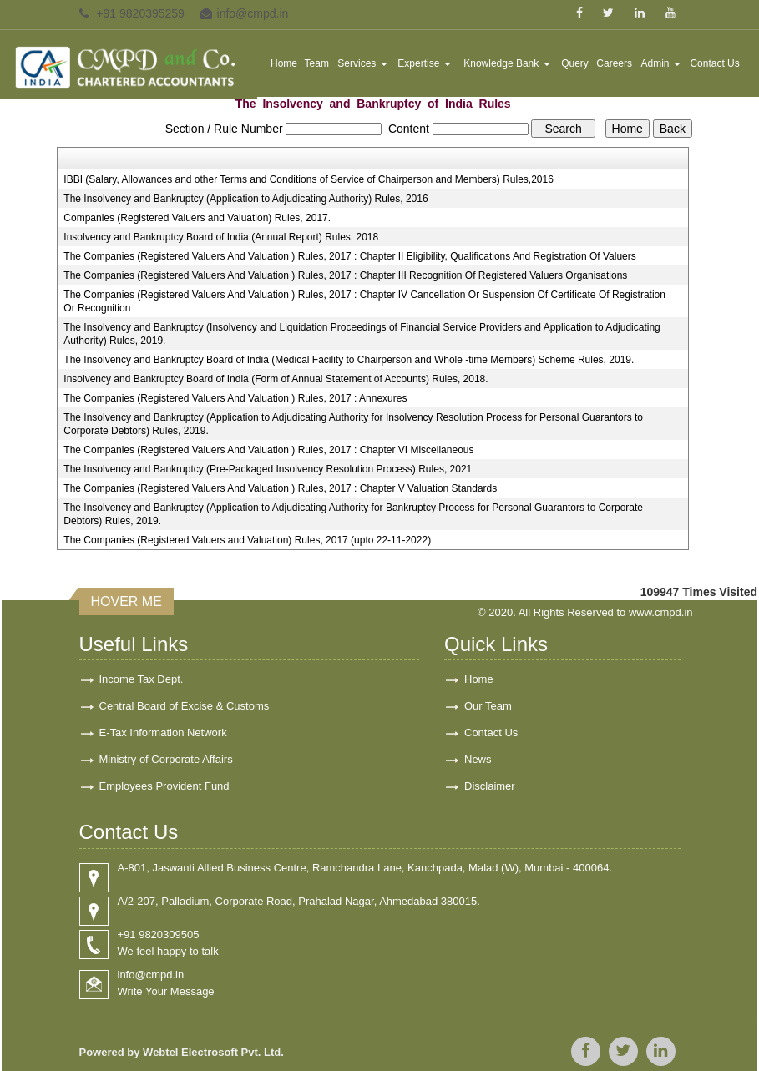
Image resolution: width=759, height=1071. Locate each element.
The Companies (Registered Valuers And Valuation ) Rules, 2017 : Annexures (235, 398)
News (478, 759)
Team (317, 63)
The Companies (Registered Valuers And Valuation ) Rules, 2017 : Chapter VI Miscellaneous (268, 450)
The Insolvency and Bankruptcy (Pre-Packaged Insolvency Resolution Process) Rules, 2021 (267, 469)
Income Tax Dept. (141, 679)
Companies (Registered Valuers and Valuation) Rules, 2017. (197, 218)
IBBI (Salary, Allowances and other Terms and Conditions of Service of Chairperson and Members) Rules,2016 (308, 179)
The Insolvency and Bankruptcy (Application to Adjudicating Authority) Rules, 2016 (245, 199)
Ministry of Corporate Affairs (166, 759)
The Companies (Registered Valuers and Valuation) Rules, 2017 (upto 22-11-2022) (247, 540)
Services (362, 63)
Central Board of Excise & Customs (184, 706)
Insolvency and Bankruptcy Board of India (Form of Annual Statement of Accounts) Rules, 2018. (275, 379)
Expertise (423, 63)
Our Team (488, 706)
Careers (614, 63)
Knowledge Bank (506, 63)
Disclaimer (489, 786)
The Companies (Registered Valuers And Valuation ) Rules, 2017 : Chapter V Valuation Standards (280, 488)
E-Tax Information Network (163, 732)
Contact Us (714, 63)
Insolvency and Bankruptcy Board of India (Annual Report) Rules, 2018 (220, 237)
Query (575, 63)
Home (284, 63)
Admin (660, 63)
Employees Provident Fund (164, 786)
